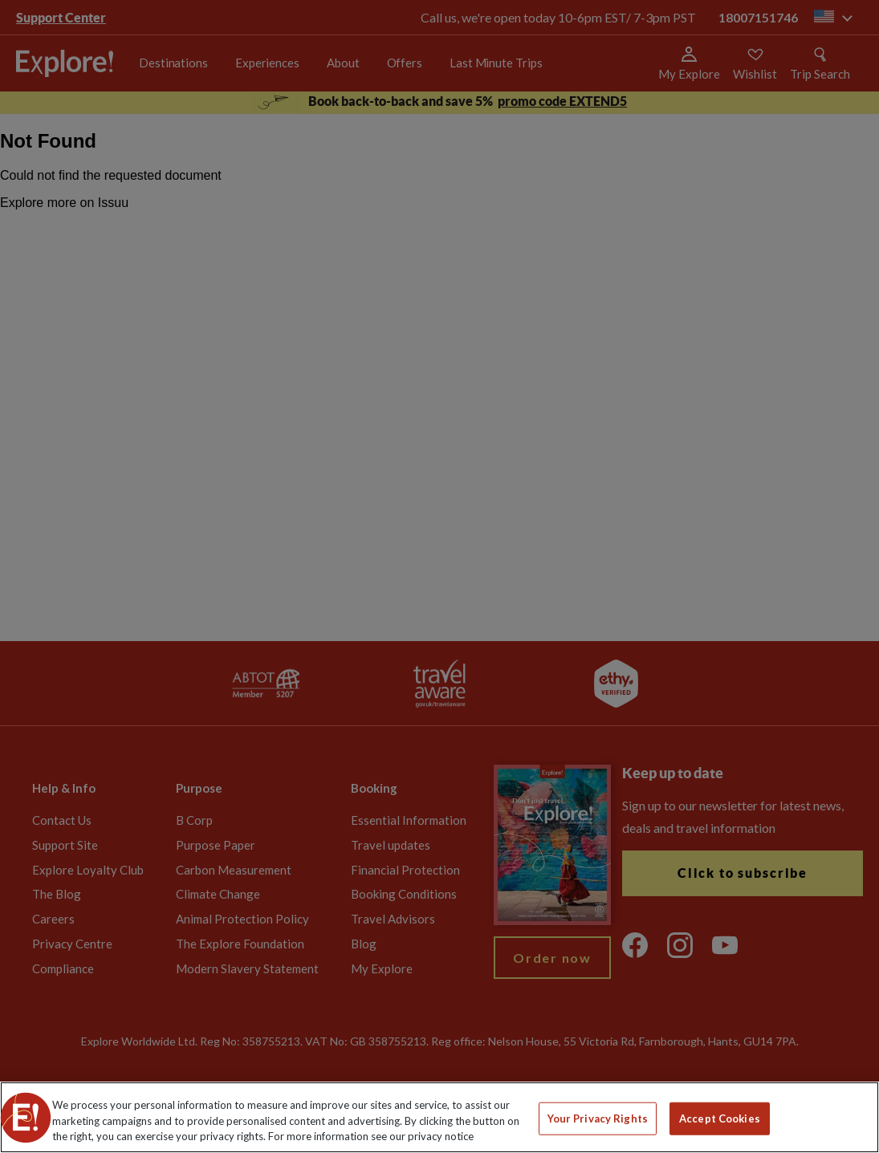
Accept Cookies (719, 1117)
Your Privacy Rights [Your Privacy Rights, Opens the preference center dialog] (597, 1117)
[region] (439, 1117)
